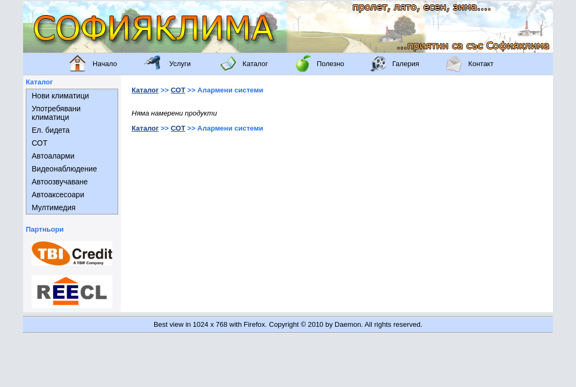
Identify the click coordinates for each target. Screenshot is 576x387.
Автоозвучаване (60, 181)
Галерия (405, 64)
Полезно (330, 64)
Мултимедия (54, 207)
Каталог (255, 64)
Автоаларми (53, 156)
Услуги (180, 64)
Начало (104, 64)
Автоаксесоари (58, 194)
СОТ (39, 143)
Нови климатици (60, 95)
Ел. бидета (51, 130)
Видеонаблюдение (64, 168)
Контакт (481, 64)
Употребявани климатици (56, 112)
